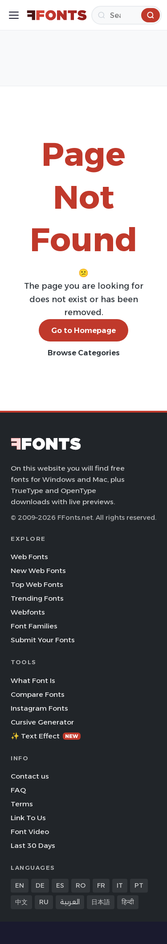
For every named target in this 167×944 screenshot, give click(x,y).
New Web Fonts (38, 570)
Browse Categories (84, 352)
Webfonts (28, 612)
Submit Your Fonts (43, 640)
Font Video (30, 831)
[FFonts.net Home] (57, 15)
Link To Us (28, 817)
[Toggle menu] (13, 15)
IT (120, 885)
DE (40, 885)
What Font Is (33, 680)
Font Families (34, 626)
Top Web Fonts (37, 584)
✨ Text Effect (46, 736)
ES (60, 885)
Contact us (30, 776)
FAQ (18, 790)
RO (81, 885)
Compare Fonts (38, 694)
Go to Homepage (83, 330)
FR (101, 885)
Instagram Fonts (39, 708)
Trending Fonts (37, 598)
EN (19, 885)
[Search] (126, 15)
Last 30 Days (33, 845)
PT (138, 885)
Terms (22, 804)
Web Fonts (29, 556)
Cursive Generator (42, 722)
